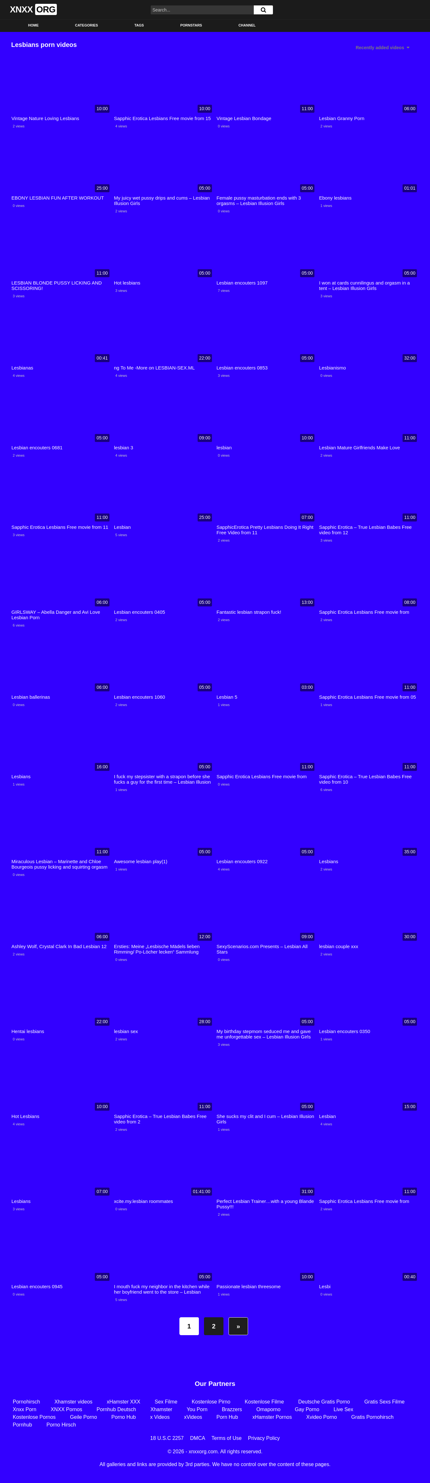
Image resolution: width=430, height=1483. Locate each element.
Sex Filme (166, 1401)
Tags (139, 25)
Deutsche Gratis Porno (324, 1401)
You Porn (197, 1409)
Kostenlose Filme (264, 1401)
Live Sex (343, 1409)
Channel (247, 25)
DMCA (197, 1438)
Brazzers (232, 1409)
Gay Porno (307, 1409)
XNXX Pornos (66, 1409)
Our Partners (215, 1383)
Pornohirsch (26, 1401)
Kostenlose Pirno (211, 1401)
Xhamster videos (73, 1401)
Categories (86, 25)
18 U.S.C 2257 (167, 1438)
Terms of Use (227, 1438)
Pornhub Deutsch (116, 1409)
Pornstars (191, 25)
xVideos (193, 1417)
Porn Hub (227, 1417)
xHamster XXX (123, 1401)
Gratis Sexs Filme (384, 1401)
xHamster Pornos (272, 1417)
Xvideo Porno (321, 1417)
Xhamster (161, 1409)
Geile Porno (83, 1417)
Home (33, 25)
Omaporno (268, 1409)
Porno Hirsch (61, 1424)
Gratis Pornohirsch (372, 1417)
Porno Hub (123, 1417)
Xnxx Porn (24, 1409)
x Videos (160, 1417)
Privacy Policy (264, 1438)
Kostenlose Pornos (34, 1417)
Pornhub (22, 1424)
